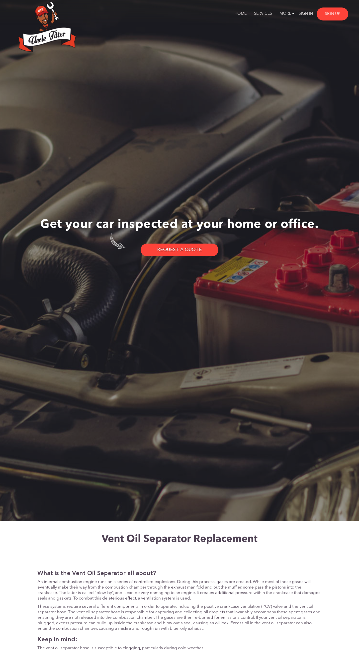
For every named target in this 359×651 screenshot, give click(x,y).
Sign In (306, 14)
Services (263, 14)
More (285, 14)
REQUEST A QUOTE (179, 250)
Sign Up (332, 14)
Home (241, 14)
